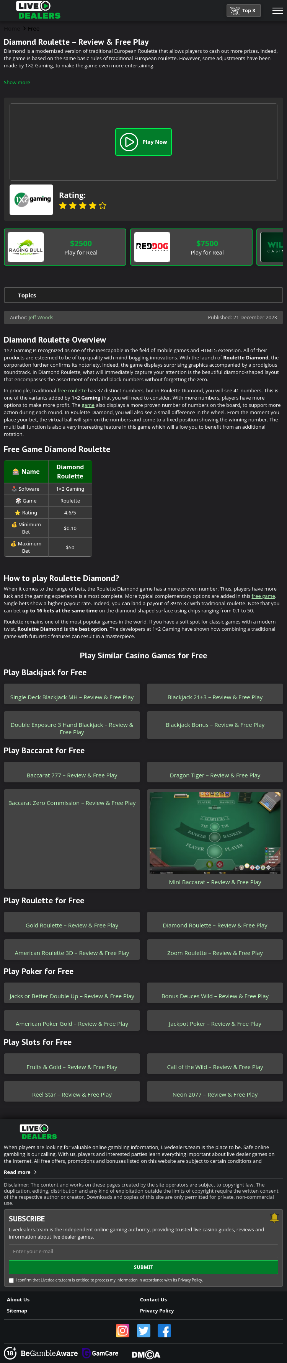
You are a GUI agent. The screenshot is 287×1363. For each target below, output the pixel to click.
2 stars (73, 205)
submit (143, 1266)
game (88, 405)
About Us (18, 1299)
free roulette (71, 390)
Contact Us (153, 1299)
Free (34, 28)
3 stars (82, 205)
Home (12, 28)
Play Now (143, 142)
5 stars (102, 205)
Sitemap (17, 1310)
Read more (17, 1172)
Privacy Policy (157, 1310)
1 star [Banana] (63, 205)
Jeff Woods (41, 317)
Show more (17, 82)
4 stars (92, 205)
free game (263, 596)
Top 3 (242, 11)
